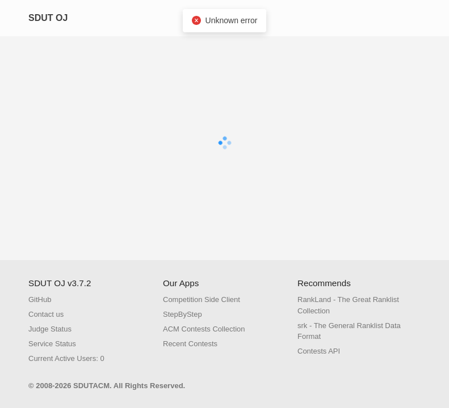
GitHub (39, 299)
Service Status (52, 343)
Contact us (46, 314)
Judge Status (50, 329)
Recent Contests (190, 343)
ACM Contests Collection (204, 329)
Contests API (318, 351)
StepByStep (182, 314)
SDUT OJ (48, 18)
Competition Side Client (201, 299)
